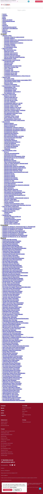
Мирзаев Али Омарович (9, 330)
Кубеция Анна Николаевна (10, 343)
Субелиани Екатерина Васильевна (12, 321)
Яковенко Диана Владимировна (11, 350)
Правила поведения (4, 475)
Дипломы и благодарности (5, 470)
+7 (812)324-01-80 (7, 460)
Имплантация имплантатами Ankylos (15, 167)
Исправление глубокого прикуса (14, 127)
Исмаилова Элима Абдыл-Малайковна (13, 373)
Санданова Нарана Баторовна (11, 370)
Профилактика (6, 215)
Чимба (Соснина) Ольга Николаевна (13, 302)
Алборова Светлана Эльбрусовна (12, 340)
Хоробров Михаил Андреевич (11, 379)
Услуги (4, 14)
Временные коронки (10, 160)
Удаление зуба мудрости (11, 71)
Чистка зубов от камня (11, 222)
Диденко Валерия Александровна (12, 356)
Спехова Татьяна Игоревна (10, 295)
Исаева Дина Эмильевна (9, 354)
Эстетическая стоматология (11, 86)
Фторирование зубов (10, 47)
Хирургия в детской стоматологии (14, 120)
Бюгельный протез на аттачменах (14, 157)
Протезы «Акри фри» (10, 199)
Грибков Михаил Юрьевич (10, 361)
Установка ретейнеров (11, 146)
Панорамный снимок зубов (12, 81)
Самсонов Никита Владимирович (12, 389)
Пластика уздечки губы (11, 67)
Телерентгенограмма (10, 84)
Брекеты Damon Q (9, 126)
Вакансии (5, 25)
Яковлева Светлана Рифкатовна (11, 307)
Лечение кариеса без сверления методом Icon (18, 40)
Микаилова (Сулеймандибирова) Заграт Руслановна (17, 337)
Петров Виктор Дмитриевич (10, 394)
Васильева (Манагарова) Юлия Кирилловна (15, 272)
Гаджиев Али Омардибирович (11, 252)
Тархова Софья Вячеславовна (11, 387)
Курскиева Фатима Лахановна (11, 363)
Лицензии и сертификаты (10, 28)
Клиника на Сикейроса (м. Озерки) (12, 229)
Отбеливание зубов (10, 90)
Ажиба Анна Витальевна (9, 239)
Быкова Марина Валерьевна (10, 245)
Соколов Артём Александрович (11, 333)
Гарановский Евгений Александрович (13, 254)
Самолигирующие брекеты (12, 142)
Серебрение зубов (9, 114)
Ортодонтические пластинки (13, 137)
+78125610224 (38, 4)
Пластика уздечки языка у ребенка (14, 110)
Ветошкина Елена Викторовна (11, 364)
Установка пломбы (9, 45)
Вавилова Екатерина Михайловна (12, 246)
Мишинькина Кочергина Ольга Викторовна (15, 275)
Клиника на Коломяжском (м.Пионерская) (14, 235)
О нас (23, 413)
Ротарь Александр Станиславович (12, 314)
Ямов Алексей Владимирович (11, 308)
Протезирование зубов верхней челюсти (16, 198)
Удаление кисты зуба (10, 73)
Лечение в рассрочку (26, 407)
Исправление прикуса (10, 132)
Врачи (4, 18)
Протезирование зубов (9, 150)
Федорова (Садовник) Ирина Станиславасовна (16, 287)
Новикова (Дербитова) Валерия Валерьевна (15, 318)
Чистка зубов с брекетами (12, 223)
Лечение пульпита (9, 44)
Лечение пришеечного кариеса (13, 43)
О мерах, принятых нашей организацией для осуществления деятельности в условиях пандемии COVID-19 (19, 477)
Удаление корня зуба (10, 74)
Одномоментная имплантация (13, 193)
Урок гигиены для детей (11, 117)
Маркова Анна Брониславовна (11, 274)
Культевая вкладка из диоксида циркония (16, 185)
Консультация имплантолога (12, 208)
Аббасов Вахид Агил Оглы (10, 393)
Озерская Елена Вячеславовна (11, 324)
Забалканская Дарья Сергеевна (11, 383)
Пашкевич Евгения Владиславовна (12, 278)
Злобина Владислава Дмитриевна (12, 358)
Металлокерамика (9, 186)
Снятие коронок (9, 202)
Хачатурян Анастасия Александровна (13, 347)
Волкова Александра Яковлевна (11, 249)
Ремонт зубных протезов (11, 200)
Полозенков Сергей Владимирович (12, 279)
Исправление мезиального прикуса (14, 130)
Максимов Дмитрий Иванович (11, 268)
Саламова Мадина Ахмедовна (11, 371)
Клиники (4, 15)
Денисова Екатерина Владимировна (13, 258)
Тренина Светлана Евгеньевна (11, 297)
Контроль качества (5, 425)
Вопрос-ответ (6, 31)
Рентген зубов (8, 83)
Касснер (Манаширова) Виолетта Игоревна (15, 323)
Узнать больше (13, 487)
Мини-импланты (9, 188)
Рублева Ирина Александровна (11, 397)
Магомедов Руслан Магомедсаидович (13, 327)
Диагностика (6, 77)
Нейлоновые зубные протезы (13, 190)
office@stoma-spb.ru (8, 462)
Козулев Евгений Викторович (11, 399)
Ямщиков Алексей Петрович (10, 325)
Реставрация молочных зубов (13, 113)
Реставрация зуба (9, 93)
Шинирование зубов (10, 58)
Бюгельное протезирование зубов (14, 156)
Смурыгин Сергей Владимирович (12, 292)
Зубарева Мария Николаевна (11, 392)
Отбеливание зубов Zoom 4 (12, 91)
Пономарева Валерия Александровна (13, 400)
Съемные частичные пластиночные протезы (17, 205)
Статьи (4, 24)
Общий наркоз (8, 212)
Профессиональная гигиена (12, 219)
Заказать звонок (4, 422)
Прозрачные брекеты (10, 140)
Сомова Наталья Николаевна (11, 294)
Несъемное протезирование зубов (14, 192)
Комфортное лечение (8, 211)
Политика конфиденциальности (6, 480)
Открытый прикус (9, 139)
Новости (4, 30)
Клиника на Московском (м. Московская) (14, 232)
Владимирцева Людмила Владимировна (14, 248)
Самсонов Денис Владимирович (12, 288)
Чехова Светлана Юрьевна (10, 301)
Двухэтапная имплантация (12, 162)
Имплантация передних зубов (13, 170)
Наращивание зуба (9, 87)
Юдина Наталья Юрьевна (9, 386)
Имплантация (8, 64)
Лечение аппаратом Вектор (12, 216)
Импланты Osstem (9, 175)
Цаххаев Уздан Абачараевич (10, 313)
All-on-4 (6, 152)
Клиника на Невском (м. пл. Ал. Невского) (14, 236)
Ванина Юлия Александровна (11, 310)
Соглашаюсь (8, 489)
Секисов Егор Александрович (11, 290)
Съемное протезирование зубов (14, 203)
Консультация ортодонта (11, 209)
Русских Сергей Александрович (11, 285)
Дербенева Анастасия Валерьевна (12, 334)
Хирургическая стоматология (11, 60)
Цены (4, 17)
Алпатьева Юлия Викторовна (11, 242)
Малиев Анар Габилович (9, 317)
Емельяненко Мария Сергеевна (11, 335)
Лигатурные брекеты (10, 134)
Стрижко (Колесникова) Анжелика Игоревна (15, 346)
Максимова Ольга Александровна (12, 269)
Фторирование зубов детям (12, 119)
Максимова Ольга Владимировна (12, 271)
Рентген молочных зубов (11, 111)
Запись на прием (39, 1)
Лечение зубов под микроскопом (14, 37)
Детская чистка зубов (10, 100)
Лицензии (2, 468)
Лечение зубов (6, 35)
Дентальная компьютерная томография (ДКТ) (18, 80)
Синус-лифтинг (8, 68)
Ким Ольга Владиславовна (10, 262)
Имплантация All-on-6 (10, 165)
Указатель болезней (26, 422)
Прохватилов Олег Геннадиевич (12, 281)
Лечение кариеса (9, 38)
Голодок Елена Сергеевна (10, 255)
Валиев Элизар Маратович (10, 396)
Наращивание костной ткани (12, 65)
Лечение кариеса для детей (12, 107)
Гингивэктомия (8, 63)
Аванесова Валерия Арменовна (11, 331)
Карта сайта (24, 411)
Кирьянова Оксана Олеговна (10, 264)
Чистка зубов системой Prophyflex (14, 57)
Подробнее (17, 489)
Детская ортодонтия (10, 99)
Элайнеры (7, 149)
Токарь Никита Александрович (11, 374)
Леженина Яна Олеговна (9, 320)
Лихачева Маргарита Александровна (13, 348)
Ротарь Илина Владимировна (11, 284)
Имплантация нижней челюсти (13, 169)
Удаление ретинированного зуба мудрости (17, 76)
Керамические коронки (11, 179)
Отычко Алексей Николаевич (11, 277)
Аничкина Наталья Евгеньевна (11, 341)
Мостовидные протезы (11, 189)
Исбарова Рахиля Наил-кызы (11, 390)
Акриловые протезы (10, 155)
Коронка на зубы (9, 180)
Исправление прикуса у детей (13, 103)
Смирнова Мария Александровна (12, 377)
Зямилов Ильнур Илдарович (10, 338)
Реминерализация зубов (11, 221)
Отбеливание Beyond (10, 88)
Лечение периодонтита (11, 41)
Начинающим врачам (8, 21)
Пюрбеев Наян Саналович (10, 353)
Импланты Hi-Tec (9, 173)
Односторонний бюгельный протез (14, 195)
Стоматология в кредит (9, 27)
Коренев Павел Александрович (11, 384)
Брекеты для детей (10, 96)
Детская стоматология (9, 94)
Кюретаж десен (9, 51)
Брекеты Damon (9, 123)
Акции (4, 22)
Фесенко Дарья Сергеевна (10, 298)
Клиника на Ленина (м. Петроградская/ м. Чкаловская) (18, 226)
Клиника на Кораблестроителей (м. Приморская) (17, 228)
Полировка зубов (9, 218)
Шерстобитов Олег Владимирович (12, 304)
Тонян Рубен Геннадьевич (10, 315)
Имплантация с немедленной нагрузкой (16, 172)
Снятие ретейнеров (10, 143)
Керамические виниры (11, 178)
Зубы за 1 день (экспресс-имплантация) (16, 163)
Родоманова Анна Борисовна (11, 376)
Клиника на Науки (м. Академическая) (13, 231)
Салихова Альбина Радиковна (11, 367)
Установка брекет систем (12, 144)
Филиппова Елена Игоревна (10, 300)
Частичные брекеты (10, 147)
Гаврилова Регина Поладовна (11, 251)
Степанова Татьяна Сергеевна (11, 328)
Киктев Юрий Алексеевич (10, 261)
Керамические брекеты (11, 133)
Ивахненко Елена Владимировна (12, 259)
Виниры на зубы (9, 159)
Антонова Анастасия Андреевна (12, 366)
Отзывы (4, 32)
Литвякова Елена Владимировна (12, 265)
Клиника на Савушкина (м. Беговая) (12, 234)
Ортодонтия (6, 121)
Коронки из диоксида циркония (13, 182)
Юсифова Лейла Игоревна (10, 305)
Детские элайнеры (10, 101)
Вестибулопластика (10, 50)
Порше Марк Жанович (9, 351)
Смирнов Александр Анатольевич (12, 291)
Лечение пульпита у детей (12, 109)
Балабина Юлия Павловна (10, 244)
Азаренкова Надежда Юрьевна (11, 241)
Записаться (4, 420)
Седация (6, 213)
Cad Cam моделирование (11, 153)
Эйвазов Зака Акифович (9, 380)
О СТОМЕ (24, 405)
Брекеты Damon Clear (10, 124)
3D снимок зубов (9, 78)
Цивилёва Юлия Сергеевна (10, 311)
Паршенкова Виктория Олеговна (12, 357)
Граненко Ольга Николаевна (10, 360)
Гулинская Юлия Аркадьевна (11, 257)
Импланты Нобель (9, 176)
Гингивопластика (9, 61)
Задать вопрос (4, 423)
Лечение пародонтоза (11, 54)
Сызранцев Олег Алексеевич (11, 369)
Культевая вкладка (10, 183)
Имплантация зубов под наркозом (14, 166)
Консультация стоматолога (10, 206)
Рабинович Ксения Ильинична (11, 381)
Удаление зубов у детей (11, 116)
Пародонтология (7, 48)
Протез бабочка (9, 196)
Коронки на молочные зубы (12, 104)
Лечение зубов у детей (11, 106)
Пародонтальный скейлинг (12, 55)
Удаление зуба (8, 70)
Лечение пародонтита (11, 53)
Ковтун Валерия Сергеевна (10, 344)
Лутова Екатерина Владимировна (12, 267)
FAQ (23, 416)
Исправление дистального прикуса (14, 129)
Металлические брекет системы (14, 136)
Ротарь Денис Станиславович (11, 282)
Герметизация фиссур (10, 97)
